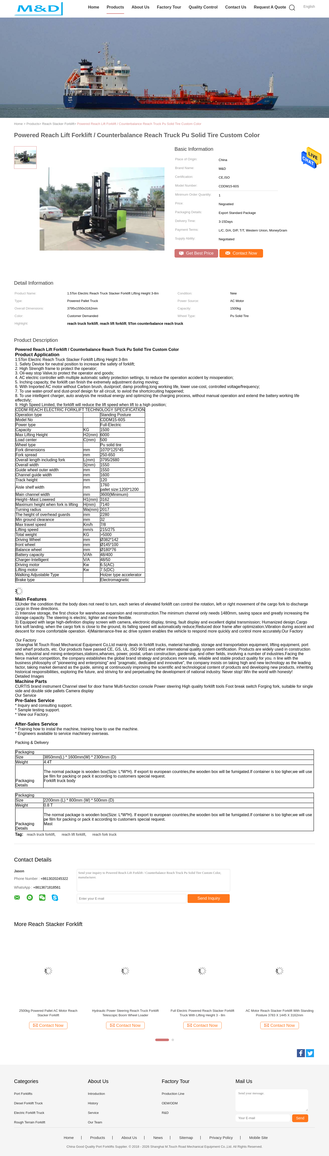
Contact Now (241, 253)
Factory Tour (169, 7)
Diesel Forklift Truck (28, 1103)
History (93, 1103)
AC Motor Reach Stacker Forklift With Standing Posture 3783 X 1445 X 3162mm (279, 1013)
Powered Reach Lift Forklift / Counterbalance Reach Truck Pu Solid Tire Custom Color (139, 124)
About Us (140, 7)
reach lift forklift (73, 834)
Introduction (96, 1094)
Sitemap (186, 1137)
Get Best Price (196, 253)
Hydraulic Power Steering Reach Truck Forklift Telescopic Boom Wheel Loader (125, 1013)
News (158, 1137)
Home (93, 7)
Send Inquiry (209, 898)
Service (93, 1113)
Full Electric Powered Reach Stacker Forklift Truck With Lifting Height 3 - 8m (202, 1013)
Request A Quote (270, 7)
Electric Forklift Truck (29, 1113)
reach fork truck (104, 834)
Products (115, 7)
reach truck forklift (40, 834)
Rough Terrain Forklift (29, 1122)
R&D (165, 1113)
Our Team (95, 1122)
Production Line (173, 1094)
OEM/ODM (170, 1103)
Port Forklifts (23, 1094)
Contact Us (235, 7)
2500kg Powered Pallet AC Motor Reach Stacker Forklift (48, 1013)
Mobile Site (258, 1137)
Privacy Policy (221, 1137)
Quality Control (203, 7)
